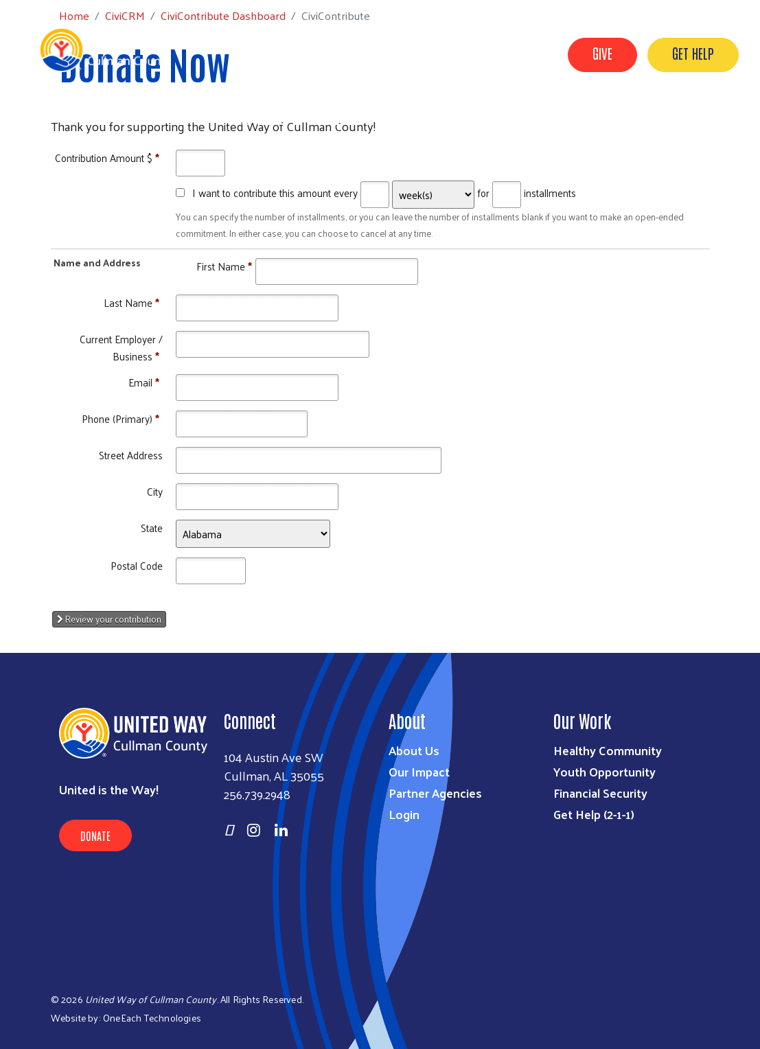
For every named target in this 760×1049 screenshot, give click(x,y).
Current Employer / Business (121, 347)
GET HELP (693, 53)
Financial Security (600, 792)
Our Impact (419, 771)
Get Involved (419, 119)
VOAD (617, 119)
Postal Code (137, 565)
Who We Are (257, 119)
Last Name (131, 302)
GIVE (602, 53)
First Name (224, 266)
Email (143, 382)
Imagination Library (528, 119)
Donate (95, 835)
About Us (414, 750)
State (152, 527)
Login (404, 814)
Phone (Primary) (120, 418)
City (155, 491)
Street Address (131, 455)
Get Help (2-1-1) (593, 814)
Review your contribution (109, 619)
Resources (336, 119)
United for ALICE (695, 119)
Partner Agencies (435, 792)
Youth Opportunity (604, 771)
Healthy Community (607, 750)
